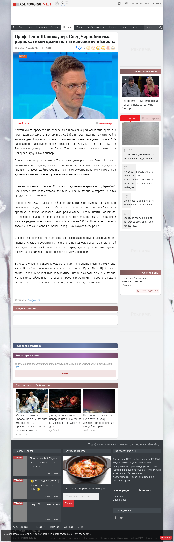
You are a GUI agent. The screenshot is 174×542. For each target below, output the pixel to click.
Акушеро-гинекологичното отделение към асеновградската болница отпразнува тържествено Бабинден (138, 179)
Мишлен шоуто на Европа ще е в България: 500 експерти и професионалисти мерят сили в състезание (31, 422)
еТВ (80, 526)
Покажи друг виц (147, 290)
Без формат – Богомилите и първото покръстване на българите (140, 104)
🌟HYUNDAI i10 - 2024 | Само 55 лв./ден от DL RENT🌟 (44, 485)
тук (17, 366)
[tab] (130, 119)
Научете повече (82, 533)
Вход (65, 373)
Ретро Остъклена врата (45, 504)
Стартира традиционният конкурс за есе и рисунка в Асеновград (138, 221)
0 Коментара (105, 123)
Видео (54, 526)
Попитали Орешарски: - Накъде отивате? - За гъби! (134, 281)
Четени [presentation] (130, 118)
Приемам (166, 537)
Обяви (68, 526)
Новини (67, 27)
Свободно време (96, 27)
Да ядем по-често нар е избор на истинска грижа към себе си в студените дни (65, 420)
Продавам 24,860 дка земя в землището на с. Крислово (45, 462)
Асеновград (21, 526)
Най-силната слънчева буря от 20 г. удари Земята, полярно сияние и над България (98, 420)
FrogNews (34, 300)
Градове (124, 27)
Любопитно (24, 123)
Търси (68, 503)
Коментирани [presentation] (150, 118)
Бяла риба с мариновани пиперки (84, 488)
